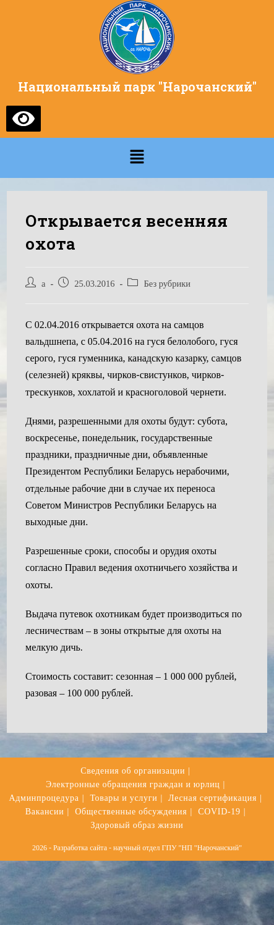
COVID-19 (219, 811)
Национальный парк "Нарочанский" (137, 86)
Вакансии (44, 811)
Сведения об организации (132, 770)
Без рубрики (167, 284)
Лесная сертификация (212, 798)
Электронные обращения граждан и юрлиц (133, 784)
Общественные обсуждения (131, 811)
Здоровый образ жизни (137, 825)
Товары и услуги (123, 798)
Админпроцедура (44, 798)
